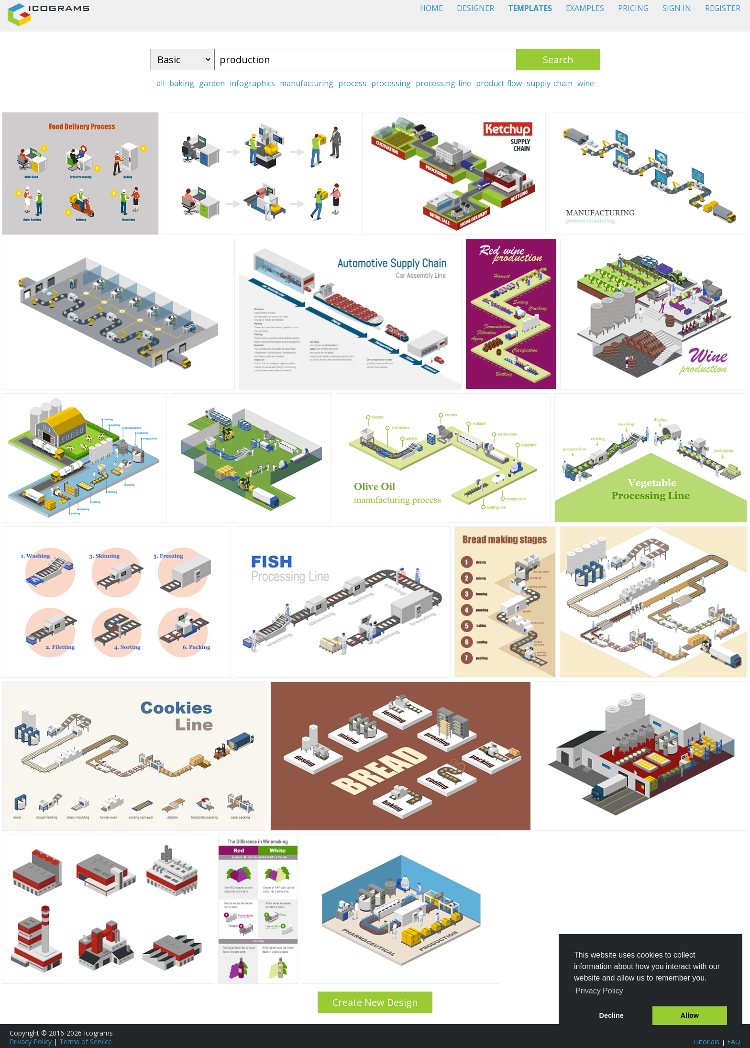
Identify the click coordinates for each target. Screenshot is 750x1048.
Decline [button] (611, 1015)
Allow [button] (690, 1015)
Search (558, 59)
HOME (431, 8)
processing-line (443, 83)
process (352, 83)
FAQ (733, 1041)
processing (391, 83)
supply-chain (550, 83)
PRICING (633, 8)
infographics (252, 83)
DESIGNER (475, 8)
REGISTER (722, 8)
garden (212, 83)
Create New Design (375, 1002)
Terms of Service (85, 1041)
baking (181, 83)
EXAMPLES (585, 8)
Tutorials (705, 1041)
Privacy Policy (31, 1041)
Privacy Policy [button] (599, 991)
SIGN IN (676, 8)
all (160, 83)
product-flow (499, 83)
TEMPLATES (530, 8)
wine (585, 83)
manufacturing (306, 83)
